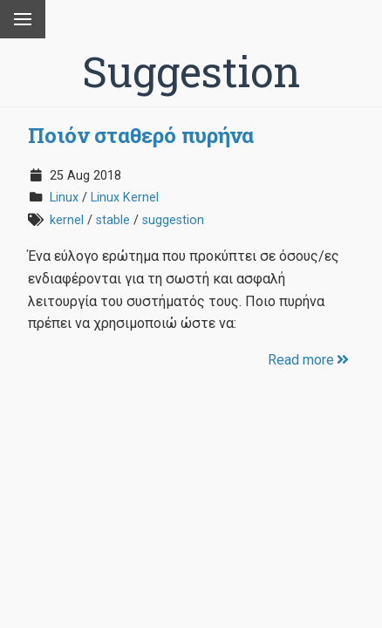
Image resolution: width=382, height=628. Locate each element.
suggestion (173, 220)
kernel (67, 220)
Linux (64, 197)
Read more (309, 360)
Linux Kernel (125, 197)
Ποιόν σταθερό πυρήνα (141, 135)
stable (113, 220)
